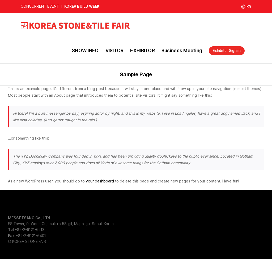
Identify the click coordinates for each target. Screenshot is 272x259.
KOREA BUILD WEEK (81, 6)
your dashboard (100, 181)
